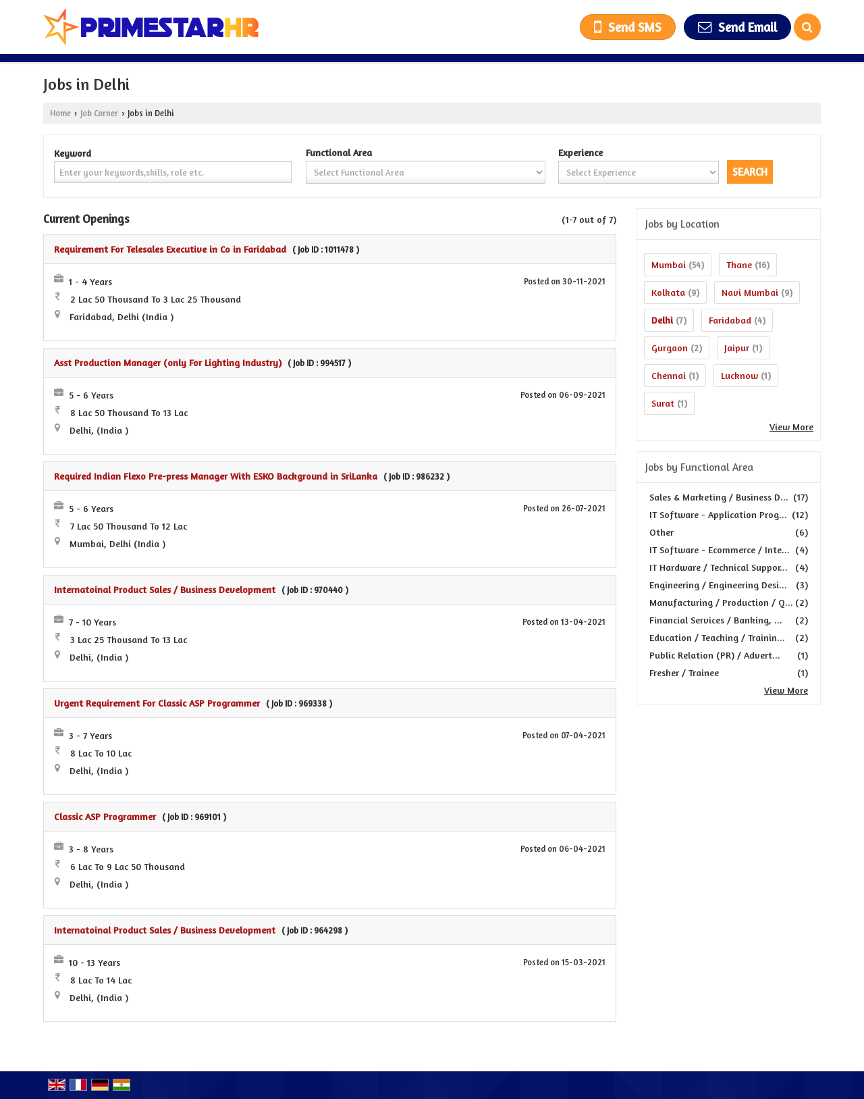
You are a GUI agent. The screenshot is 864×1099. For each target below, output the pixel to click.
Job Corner (99, 113)
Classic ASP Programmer (105, 816)
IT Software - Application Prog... (718, 514)
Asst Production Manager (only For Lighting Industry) (167, 362)
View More (791, 426)
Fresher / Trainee (684, 672)
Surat (662, 403)
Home (60, 113)
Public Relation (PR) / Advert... (714, 655)
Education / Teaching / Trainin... (717, 637)
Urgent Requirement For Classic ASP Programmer (157, 703)
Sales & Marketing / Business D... (718, 497)
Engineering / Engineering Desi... (718, 584)
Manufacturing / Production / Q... (721, 602)
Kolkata (668, 292)
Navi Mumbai (750, 292)
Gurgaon (669, 347)
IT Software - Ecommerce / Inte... (719, 549)
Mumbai (668, 264)
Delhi (662, 320)
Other (661, 532)
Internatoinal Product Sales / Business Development (164, 589)
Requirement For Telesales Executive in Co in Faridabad (170, 249)
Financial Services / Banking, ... (715, 619)
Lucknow (739, 375)
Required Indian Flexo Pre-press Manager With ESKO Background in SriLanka (215, 476)
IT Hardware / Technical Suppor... (718, 567)
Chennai (668, 375)
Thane (739, 264)
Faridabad (730, 320)
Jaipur (736, 347)
